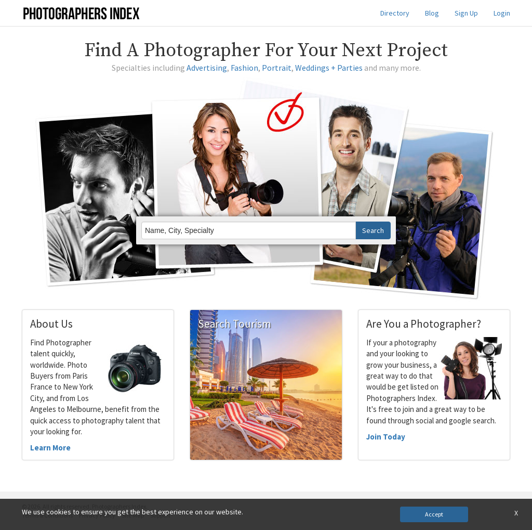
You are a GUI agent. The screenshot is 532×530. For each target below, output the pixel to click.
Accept (434, 514)
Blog (432, 13)
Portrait (276, 67)
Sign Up (466, 13)
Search (373, 230)
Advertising (207, 67)
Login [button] (502, 13)
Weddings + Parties (329, 67)
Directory (394, 13)
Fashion (244, 67)
